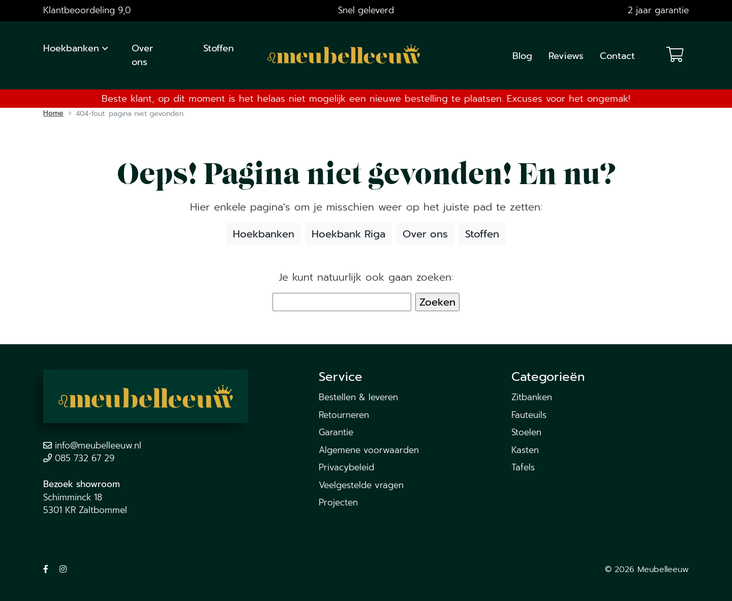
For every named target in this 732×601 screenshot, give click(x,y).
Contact (617, 56)
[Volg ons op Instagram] (63, 569)
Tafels (523, 467)
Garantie (336, 432)
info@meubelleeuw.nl (98, 445)
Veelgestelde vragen (361, 485)
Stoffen (218, 48)
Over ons (142, 55)
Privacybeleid (346, 467)
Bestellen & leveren (358, 397)
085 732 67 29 (84, 458)
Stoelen (526, 432)
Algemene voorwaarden (369, 450)
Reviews (566, 56)
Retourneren (344, 415)
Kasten (525, 450)
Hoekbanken (71, 48)
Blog (522, 56)
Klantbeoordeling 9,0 (87, 10)
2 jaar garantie (658, 10)
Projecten (338, 502)
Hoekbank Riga (348, 234)
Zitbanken (531, 397)
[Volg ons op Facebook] (45, 569)
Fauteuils (528, 415)
